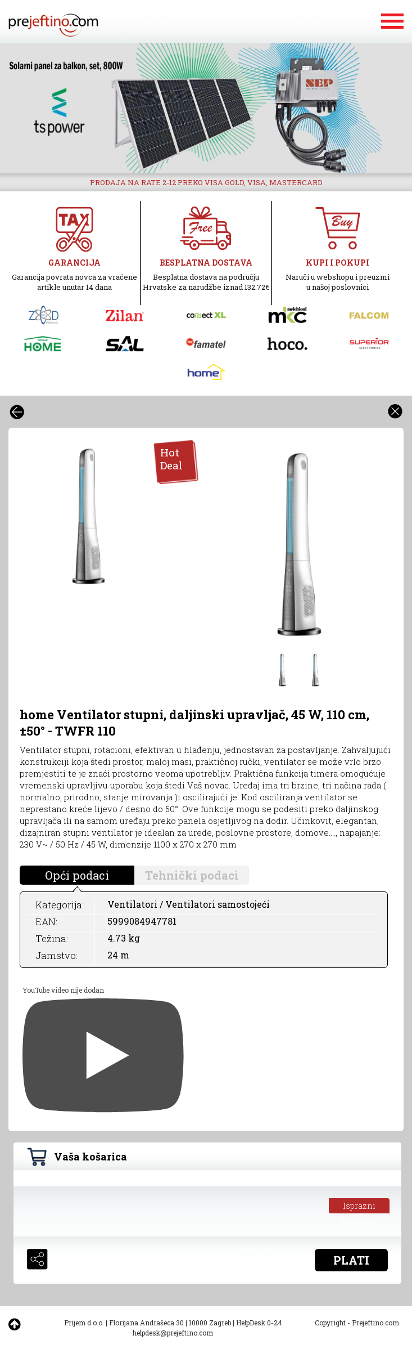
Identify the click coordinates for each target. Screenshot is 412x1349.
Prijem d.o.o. (84, 1322)
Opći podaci (77, 875)
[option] (206, 108)
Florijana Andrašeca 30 (146, 1322)
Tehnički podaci (192, 875)
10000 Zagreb (210, 1322)
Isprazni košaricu (359, 1206)
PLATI (351, 1260)
